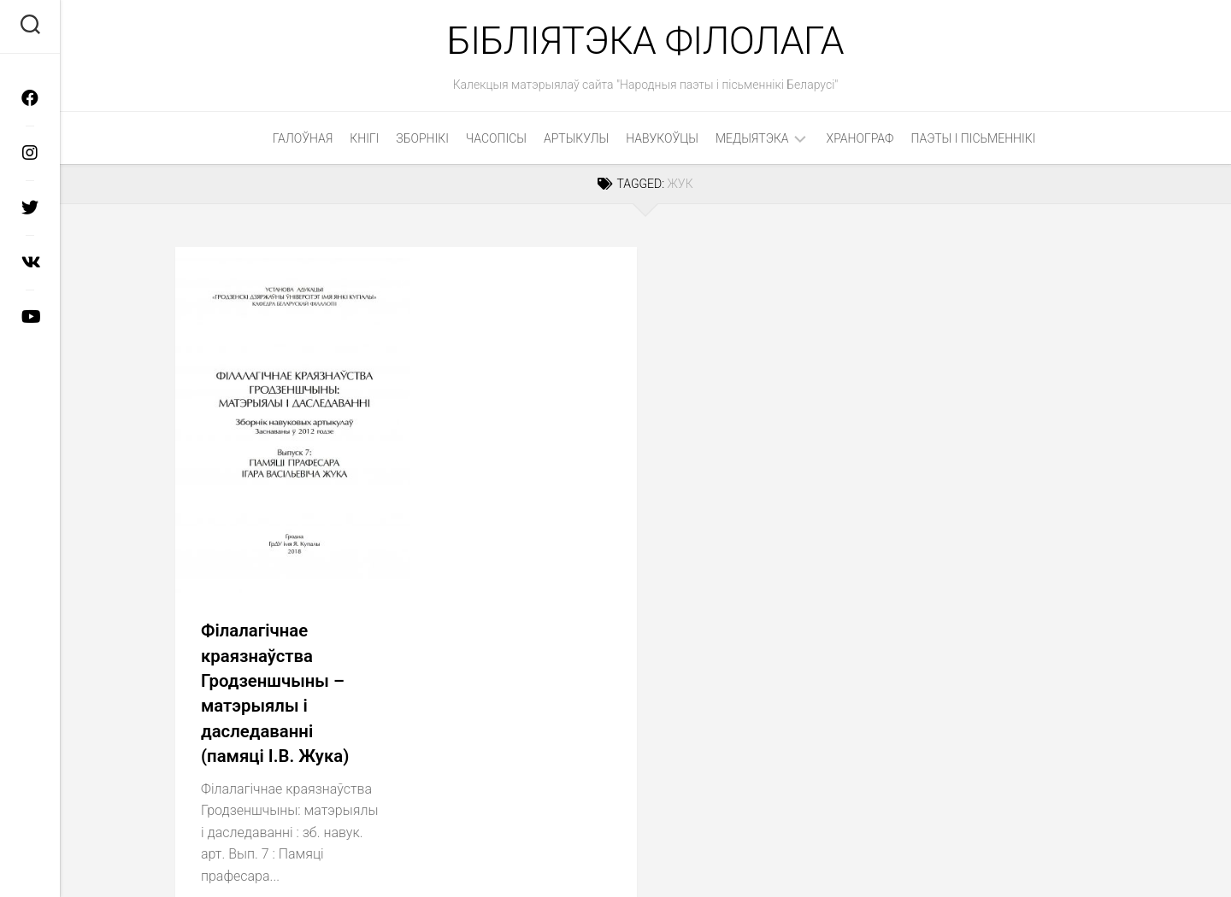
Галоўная (303, 141)
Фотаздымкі (371, 749)
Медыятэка (752, 141)
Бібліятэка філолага (645, 42)
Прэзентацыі (228, 749)
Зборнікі (422, 141)
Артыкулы (576, 141)
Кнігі (364, 141)
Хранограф (860, 141)
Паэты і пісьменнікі (973, 141)
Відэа (300, 749)
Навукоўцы (662, 141)
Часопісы (496, 141)
